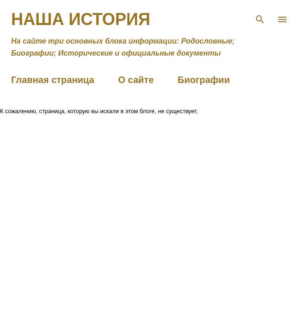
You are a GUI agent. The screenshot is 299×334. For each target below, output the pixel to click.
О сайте (136, 80)
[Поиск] (260, 16)
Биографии (204, 80)
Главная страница (52, 80)
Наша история (80, 19)
